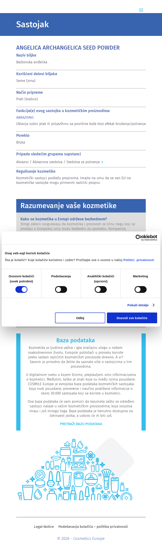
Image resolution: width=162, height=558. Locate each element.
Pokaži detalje (138, 305)
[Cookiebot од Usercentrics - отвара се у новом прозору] (138, 238)
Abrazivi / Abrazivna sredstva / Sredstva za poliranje (58, 162)
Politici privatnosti (138, 259)
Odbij (80, 318)
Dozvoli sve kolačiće (132, 318)
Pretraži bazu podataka (81, 424)
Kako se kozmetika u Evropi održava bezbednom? (63, 219)
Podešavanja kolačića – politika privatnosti (93, 527)
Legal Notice (44, 527)
